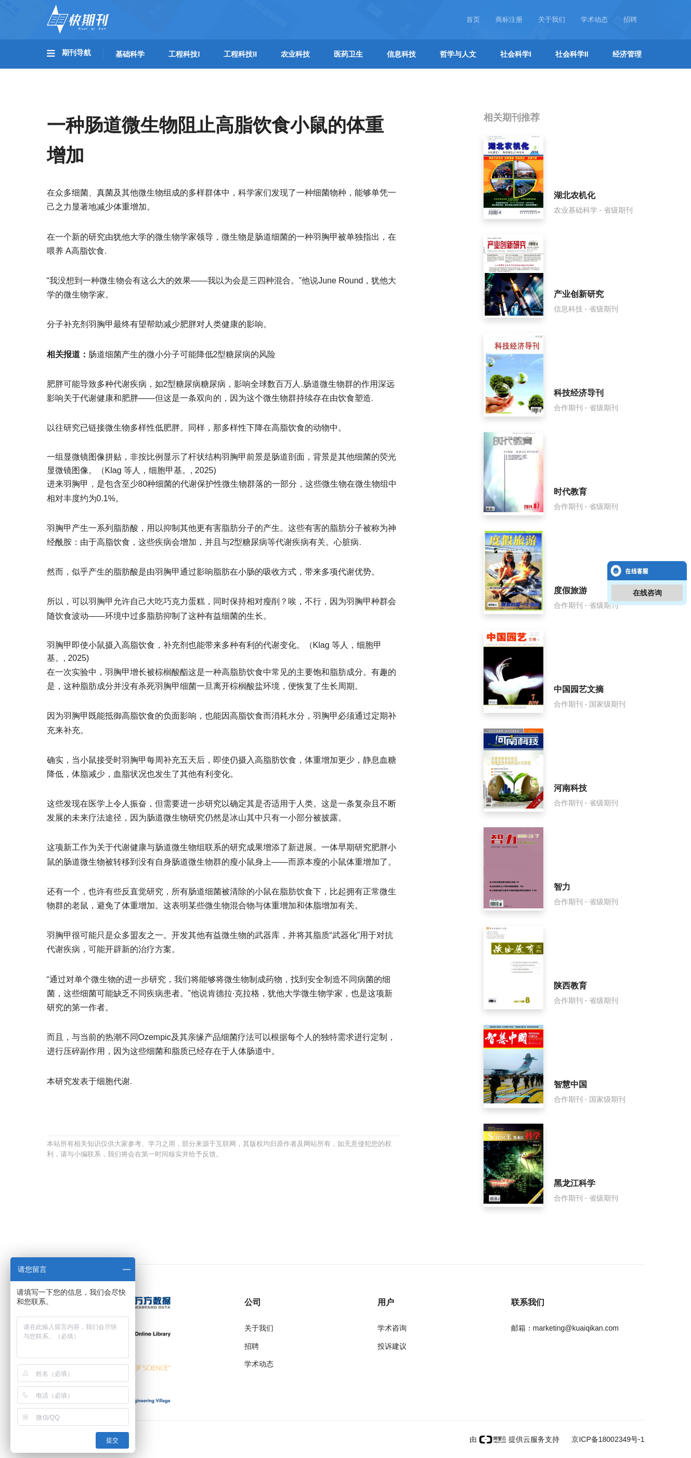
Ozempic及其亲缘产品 (179, 1037)
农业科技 (295, 54)
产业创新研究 (579, 294)
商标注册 (509, 19)
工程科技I (184, 54)
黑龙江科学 (574, 1183)
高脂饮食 (88, 250)
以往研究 (63, 427)
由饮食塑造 (350, 398)
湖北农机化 (574, 195)
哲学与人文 (458, 54)
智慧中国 (570, 1084)
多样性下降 (242, 427)
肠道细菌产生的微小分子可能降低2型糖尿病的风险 (182, 354)
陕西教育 (570, 985)
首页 (473, 19)
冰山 (238, 817)
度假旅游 (570, 590)
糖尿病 (213, 384)
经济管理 (627, 54)
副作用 (92, 1051)
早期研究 (354, 847)
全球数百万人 (276, 384)
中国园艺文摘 (579, 689)
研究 (96, 236)
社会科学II (572, 54)
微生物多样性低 (134, 427)
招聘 (630, 19)
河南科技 (570, 788)
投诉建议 (392, 1346)
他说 (310, 280)
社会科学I (515, 54)
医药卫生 (348, 54)
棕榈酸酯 (171, 672)
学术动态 (594, 19)
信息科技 (401, 54)
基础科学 (130, 54)
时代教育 (570, 491)
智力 (562, 886)
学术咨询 (392, 1328)
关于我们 (551, 19)
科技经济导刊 (579, 392)
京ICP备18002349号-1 (607, 1439)
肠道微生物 (167, 817)
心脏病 (346, 542)
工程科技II (240, 54)
